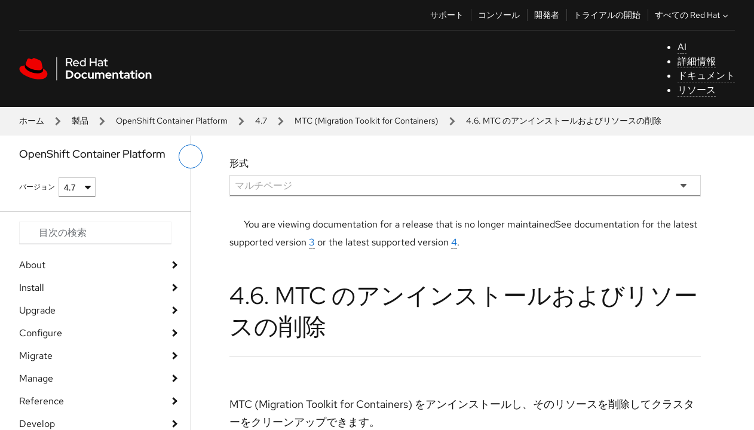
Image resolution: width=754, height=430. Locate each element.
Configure (40, 333)
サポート (447, 15)
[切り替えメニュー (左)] (191, 156)
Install (31, 287)
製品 (80, 120)
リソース (697, 90)
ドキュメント (706, 75)
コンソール (499, 15)
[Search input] (95, 233)
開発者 (546, 15)
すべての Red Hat (693, 15)
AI (682, 47)
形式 (239, 163)
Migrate (36, 355)
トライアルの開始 (607, 15)
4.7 (261, 120)
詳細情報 (697, 61)
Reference (41, 401)
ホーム (31, 120)
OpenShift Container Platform (172, 120)
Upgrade (37, 310)
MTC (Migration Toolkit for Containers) (367, 120)
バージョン (37, 187)
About (32, 265)
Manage (36, 378)
